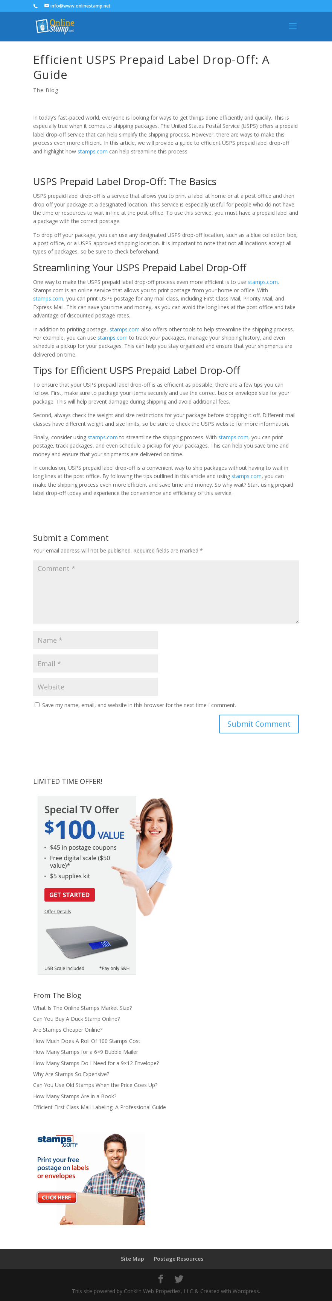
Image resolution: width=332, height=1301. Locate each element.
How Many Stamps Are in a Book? (74, 1096)
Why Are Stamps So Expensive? (71, 1074)
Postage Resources (178, 1258)
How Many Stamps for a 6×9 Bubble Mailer (85, 1051)
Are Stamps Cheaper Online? (67, 1029)
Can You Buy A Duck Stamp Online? (76, 1018)
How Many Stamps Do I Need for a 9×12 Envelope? (96, 1063)
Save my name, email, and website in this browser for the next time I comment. (139, 705)
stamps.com (93, 151)
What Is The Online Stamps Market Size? (82, 1007)
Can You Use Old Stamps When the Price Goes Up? (95, 1084)
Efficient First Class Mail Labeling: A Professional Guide (99, 1107)
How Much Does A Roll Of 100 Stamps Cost (86, 1040)
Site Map (132, 1258)
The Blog (45, 90)
